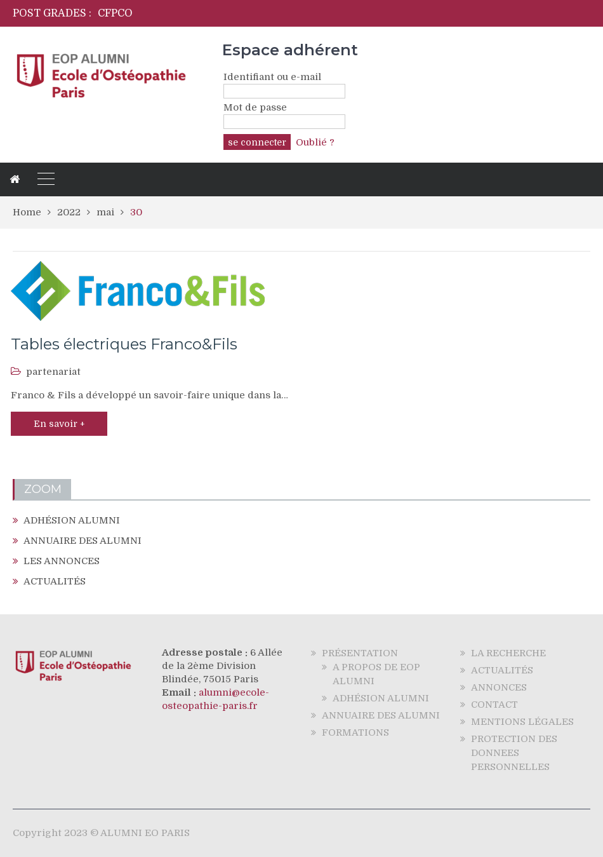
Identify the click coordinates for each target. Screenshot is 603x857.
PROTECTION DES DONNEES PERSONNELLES (514, 753)
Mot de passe (255, 107)
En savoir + (59, 424)
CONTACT (494, 704)
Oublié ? (315, 142)
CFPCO (115, 13)
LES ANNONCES (61, 561)
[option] (228, 13)
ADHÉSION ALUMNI (71, 520)
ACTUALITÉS (54, 581)
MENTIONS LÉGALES (522, 721)
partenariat (53, 371)
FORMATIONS (355, 732)
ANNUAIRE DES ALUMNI (82, 540)
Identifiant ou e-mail (272, 77)
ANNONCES (499, 687)
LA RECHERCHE (508, 653)
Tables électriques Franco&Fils (124, 344)
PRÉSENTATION (360, 653)
